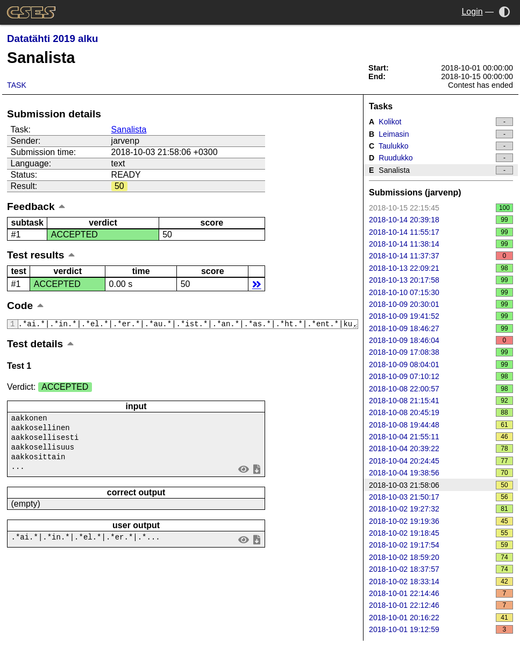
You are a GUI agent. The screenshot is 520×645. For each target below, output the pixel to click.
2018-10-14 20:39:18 (441, 219)
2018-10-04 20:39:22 (441, 448)
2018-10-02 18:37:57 (441, 569)
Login (471, 11)
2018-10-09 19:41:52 (441, 316)
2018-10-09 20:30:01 (441, 304)
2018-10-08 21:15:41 (441, 400)
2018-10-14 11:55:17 (441, 232)
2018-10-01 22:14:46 (441, 593)
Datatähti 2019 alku (52, 38)
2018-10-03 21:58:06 (441, 485)
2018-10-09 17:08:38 (441, 352)
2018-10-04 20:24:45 (441, 461)
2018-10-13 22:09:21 (441, 268)
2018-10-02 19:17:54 (441, 545)
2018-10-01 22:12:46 (441, 605)
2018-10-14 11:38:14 (441, 244)
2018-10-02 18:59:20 (441, 557)
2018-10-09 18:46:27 (441, 328)
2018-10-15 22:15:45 (441, 208)
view (244, 473)
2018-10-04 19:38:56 (441, 472)
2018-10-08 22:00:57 (441, 388)
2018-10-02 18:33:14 (441, 581)
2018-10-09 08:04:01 (441, 364)
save (257, 473)
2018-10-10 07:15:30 (441, 292)
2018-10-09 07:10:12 (441, 376)
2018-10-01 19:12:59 (441, 629)
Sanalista (129, 129)
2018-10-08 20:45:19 (441, 412)
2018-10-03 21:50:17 (441, 497)
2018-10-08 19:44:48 (441, 424)
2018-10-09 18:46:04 (441, 340)
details (256, 284)
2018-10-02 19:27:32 (441, 508)
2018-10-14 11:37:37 (441, 255)
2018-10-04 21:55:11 (441, 436)
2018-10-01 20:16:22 (441, 617)
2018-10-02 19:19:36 (441, 521)
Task (16, 85)
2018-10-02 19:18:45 (441, 533)
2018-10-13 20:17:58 (441, 280)
